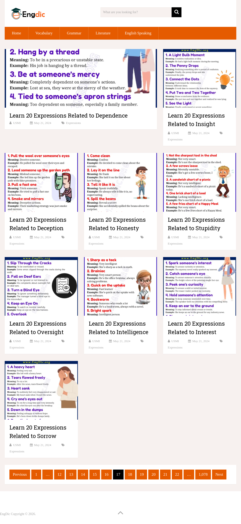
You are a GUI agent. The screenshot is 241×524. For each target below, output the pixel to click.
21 (165, 474)
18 (130, 474)
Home (16, 33)
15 (95, 474)
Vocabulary (44, 33)
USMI (17, 123)
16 (106, 474)
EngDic (5, 514)
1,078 (203, 474)
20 (154, 474)
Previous (20, 474)
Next (219, 474)
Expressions (73, 123)
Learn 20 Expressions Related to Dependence (68, 115)
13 (71, 474)
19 (142, 474)
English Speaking (138, 33)
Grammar (74, 33)
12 (59, 474)
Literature (103, 33)
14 (83, 474)
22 (177, 474)
